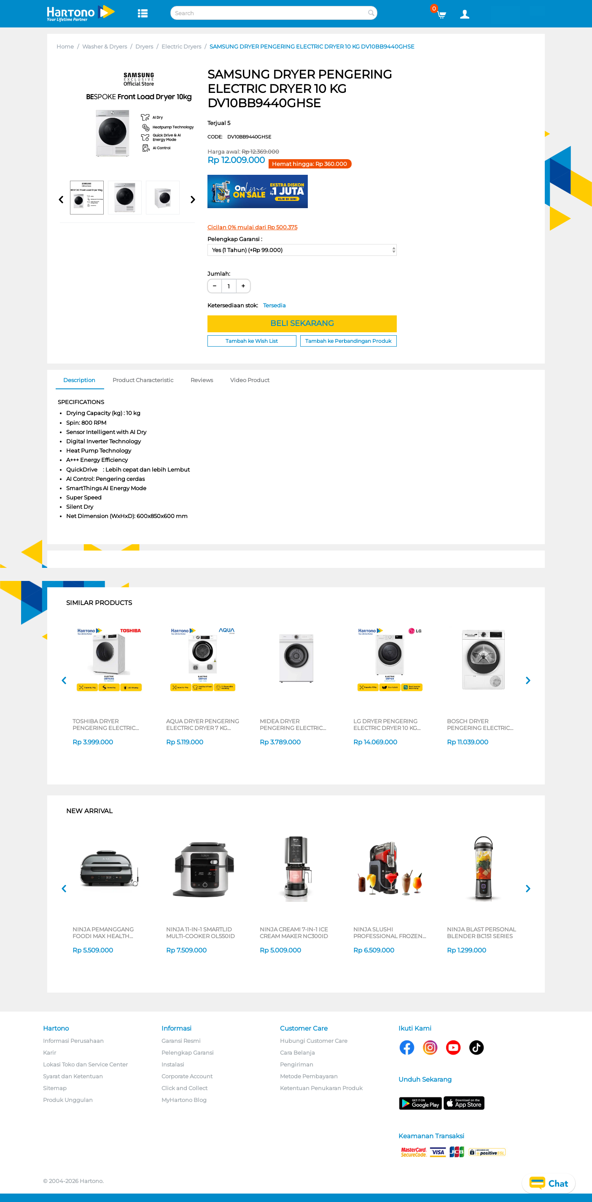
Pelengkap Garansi (187, 1052)
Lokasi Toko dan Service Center (85, 1064)
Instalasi (172, 1064)
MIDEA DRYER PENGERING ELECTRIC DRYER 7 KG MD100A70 (292, 724)
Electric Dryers (181, 46)
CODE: (239, 137)
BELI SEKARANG (302, 323)
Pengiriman (296, 1064)
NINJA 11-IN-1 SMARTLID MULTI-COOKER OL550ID (200, 932)
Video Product (249, 380)
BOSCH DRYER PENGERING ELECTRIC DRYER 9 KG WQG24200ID (483, 724)
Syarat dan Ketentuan (73, 1076)
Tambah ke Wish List (252, 341)
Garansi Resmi (181, 1040)
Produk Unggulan (68, 1099)
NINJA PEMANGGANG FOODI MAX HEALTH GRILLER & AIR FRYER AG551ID (103, 932)
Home (65, 46)
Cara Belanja (297, 1052)
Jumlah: (218, 273)
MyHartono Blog (184, 1099)
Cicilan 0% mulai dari (252, 227)
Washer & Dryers (104, 46)
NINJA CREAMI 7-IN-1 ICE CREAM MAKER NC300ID (294, 932)
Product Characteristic (143, 380)
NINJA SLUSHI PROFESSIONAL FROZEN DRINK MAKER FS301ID (387, 932)
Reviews (202, 380)
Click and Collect (184, 1088)
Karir (49, 1052)
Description (79, 380)
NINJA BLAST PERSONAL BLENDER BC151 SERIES (481, 932)
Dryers (144, 46)
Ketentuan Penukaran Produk (321, 1088)
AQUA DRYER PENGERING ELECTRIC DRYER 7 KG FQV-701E (202, 724)
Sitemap (55, 1088)
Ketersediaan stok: (246, 305)
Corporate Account (187, 1076)
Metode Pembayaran (309, 1076)
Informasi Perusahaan (73, 1040)
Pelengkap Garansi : (234, 239)
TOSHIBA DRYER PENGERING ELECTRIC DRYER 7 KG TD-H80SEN (106, 724)
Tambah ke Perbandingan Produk (348, 341)
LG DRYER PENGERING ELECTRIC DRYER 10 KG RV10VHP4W (385, 724)
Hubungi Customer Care (313, 1040)
